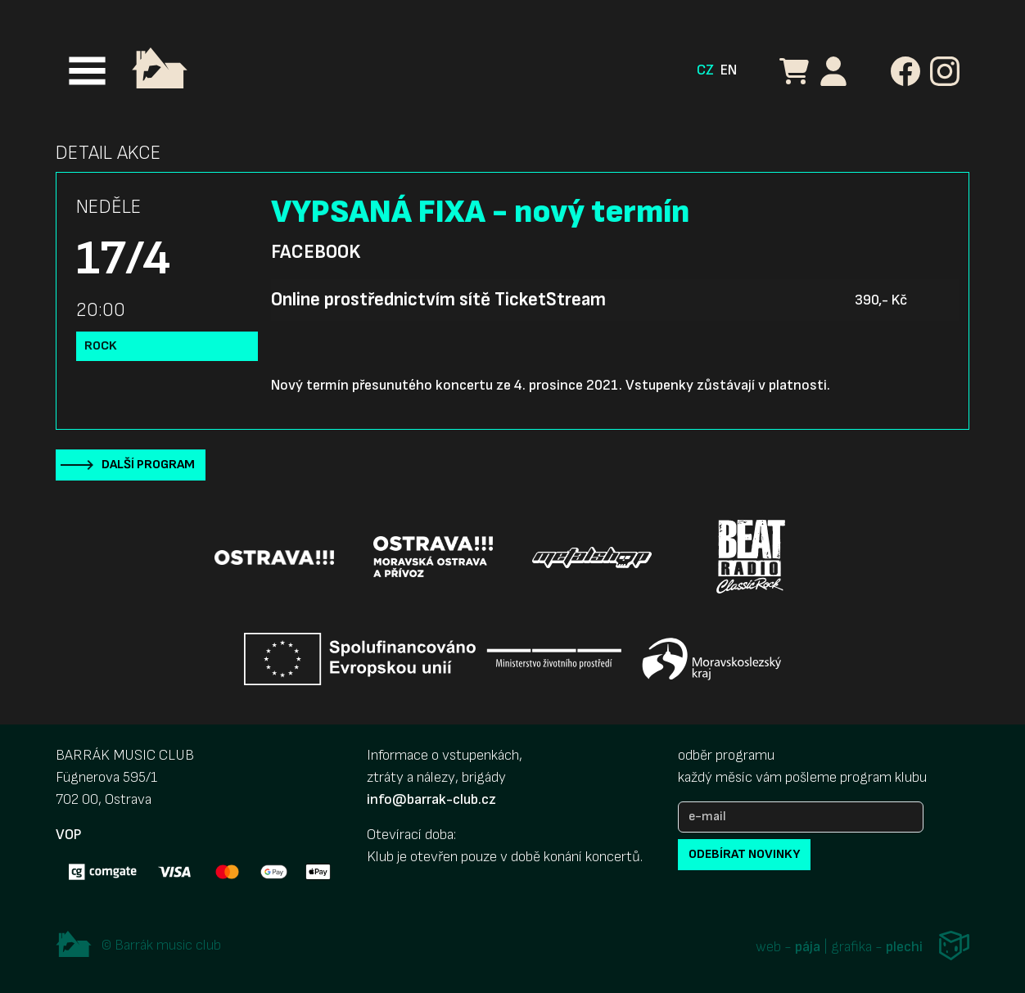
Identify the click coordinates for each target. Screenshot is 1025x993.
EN (728, 70)
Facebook (315, 252)
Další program (148, 464)
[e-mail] (800, 817)
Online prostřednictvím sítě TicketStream (438, 299)
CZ (705, 70)
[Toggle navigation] (87, 71)
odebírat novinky (744, 854)
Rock (100, 346)
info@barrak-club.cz (431, 799)
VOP (68, 834)
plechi (904, 947)
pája (807, 947)
